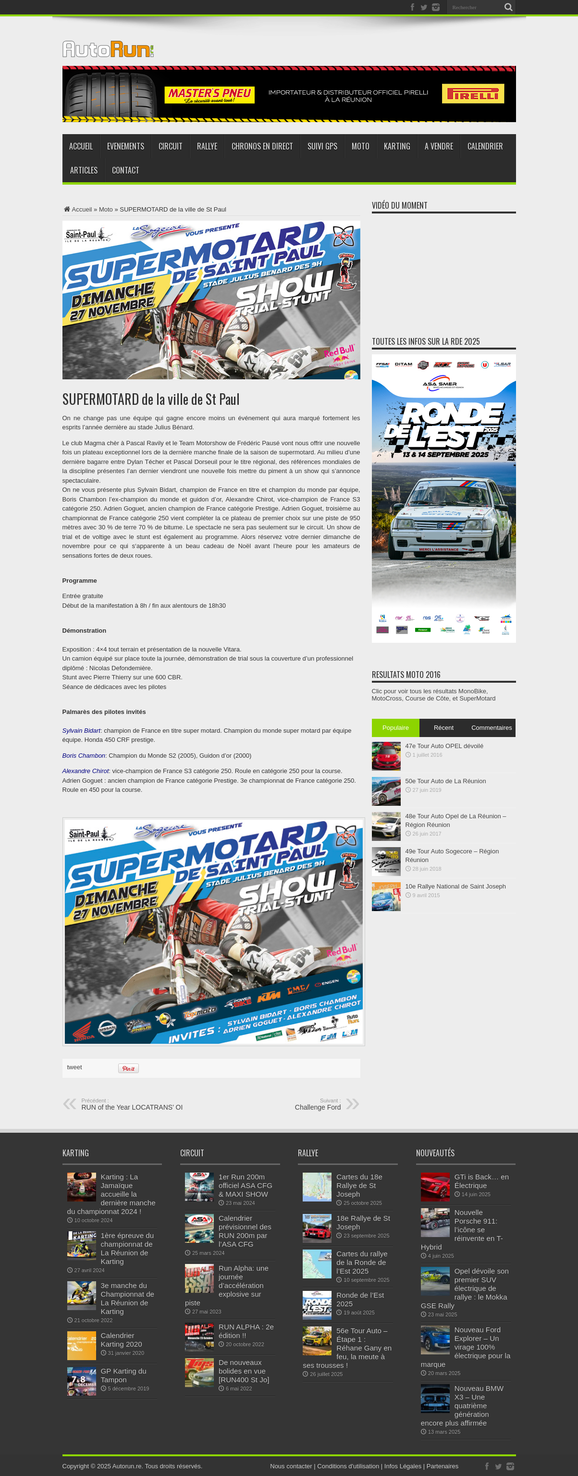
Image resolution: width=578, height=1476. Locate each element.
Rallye (207, 146)
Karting (397, 146)
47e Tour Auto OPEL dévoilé (445, 746)
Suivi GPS (322, 146)
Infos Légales (402, 1466)
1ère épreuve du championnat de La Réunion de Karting (127, 1248)
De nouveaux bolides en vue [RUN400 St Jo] (244, 1371)
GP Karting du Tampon (124, 1375)
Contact (125, 170)
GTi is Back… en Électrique (482, 1181)
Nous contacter (291, 1466)
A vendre (439, 146)
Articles (84, 170)
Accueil (81, 146)
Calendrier (485, 146)
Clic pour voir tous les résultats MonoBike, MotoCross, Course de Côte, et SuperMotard (434, 695)
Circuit (171, 146)
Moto (360, 146)
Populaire (395, 727)
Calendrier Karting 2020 (121, 1339)
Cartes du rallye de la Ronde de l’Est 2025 (361, 1262)
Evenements (125, 146)
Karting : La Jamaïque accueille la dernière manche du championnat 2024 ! (111, 1194)
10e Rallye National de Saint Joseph (456, 886)
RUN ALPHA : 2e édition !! (246, 1331)
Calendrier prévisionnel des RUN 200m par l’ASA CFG (245, 1231)
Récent (444, 727)
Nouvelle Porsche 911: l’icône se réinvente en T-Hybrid (462, 1229)
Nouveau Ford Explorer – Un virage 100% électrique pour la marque (466, 1347)
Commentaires (491, 727)
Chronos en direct (262, 146)
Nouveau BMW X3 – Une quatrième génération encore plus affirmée (462, 1405)
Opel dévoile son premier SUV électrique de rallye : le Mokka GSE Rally (465, 1288)
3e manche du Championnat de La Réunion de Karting (128, 1298)
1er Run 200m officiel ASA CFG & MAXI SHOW (245, 1185)
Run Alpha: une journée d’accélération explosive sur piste (227, 1285)
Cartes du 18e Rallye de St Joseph (359, 1185)
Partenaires (442, 1466)
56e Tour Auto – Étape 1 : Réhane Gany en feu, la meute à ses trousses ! (347, 1347)
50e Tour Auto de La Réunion (446, 781)
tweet (74, 1067)
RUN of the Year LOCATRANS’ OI (140, 1104)
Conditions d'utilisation (348, 1466)
